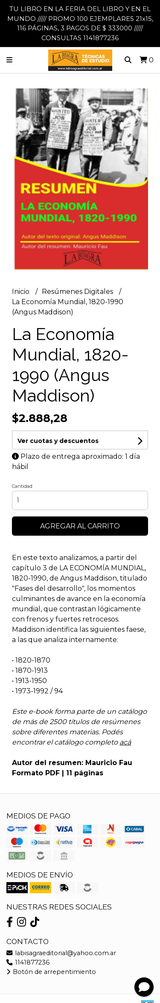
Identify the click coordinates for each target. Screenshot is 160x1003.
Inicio (21, 291)
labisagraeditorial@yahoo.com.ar (61, 953)
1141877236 (27, 962)
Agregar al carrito (80, 526)
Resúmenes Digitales (78, 291)
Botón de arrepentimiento (51, 972)
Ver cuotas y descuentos (58, 441)
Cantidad (22, 486)
